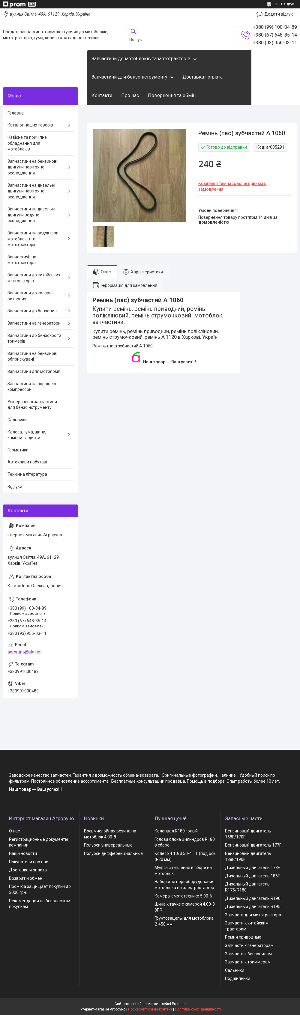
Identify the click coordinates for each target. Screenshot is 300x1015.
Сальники (17, 419)
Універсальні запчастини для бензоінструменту (32, 404)
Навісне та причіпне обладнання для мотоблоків (27, 143)
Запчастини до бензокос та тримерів (35, 338)
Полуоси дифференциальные (113, 853)
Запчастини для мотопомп (34, 371)
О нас (14, 831)
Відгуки (15, 486)
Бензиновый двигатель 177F (253, 845)
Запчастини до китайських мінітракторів (34, 277)
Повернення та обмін (172, 95)
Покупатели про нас (28, 861)
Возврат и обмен (25, 878)
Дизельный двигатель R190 (252, 898)
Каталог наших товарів (30, 125)
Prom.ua (179, 1004)
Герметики (18, 450)
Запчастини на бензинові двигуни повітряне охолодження (32, 167)
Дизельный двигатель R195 (252, 906)
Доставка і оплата (202, 77)
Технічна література (27, 474)
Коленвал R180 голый (176, 831)
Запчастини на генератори (34, 323)
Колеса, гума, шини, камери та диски (27, 435)
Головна (16, 113)
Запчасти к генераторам (249, 945)
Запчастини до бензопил (32, 310)
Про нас (130, 95)
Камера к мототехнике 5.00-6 (183, 896)
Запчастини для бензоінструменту (129, 77)
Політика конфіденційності (198, 1009)
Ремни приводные (243, 937)
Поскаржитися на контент (150, 1009)
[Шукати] (133, 32)
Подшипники (237, 978)
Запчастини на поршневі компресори (32, 386)
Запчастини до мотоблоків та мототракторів (141, 58)
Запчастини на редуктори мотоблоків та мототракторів (33, 239)
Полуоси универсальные (108, 845)
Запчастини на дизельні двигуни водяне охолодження (31, 215)
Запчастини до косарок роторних (31, 295)
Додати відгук (278, 14)
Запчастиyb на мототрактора (22, 259)
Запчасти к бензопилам (248, 953)
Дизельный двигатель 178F (252, 867)
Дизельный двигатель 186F (252, 876)
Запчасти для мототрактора (253, 914)
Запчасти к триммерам (248, 962)
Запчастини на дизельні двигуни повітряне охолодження (31, 191)
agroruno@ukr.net (25, 652)
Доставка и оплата (28, 870)
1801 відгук (284, 4)
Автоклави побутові (27, 462)
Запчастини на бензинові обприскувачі (32, 356)
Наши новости (23, 853)
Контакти (102, 95)
